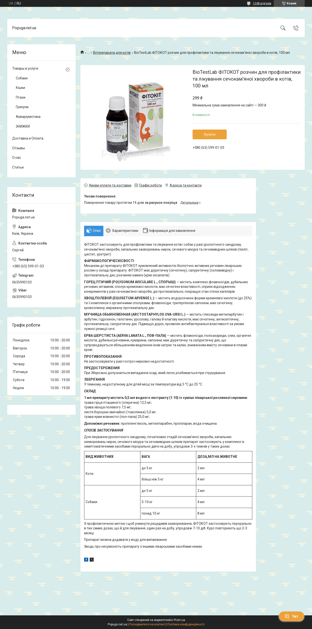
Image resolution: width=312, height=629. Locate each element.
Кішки (20, 88)
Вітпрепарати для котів (112, 53)
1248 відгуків (262, 3)
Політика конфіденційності (186, 624)
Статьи (18, 167)
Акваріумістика (28, 117)
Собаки (22, 78)
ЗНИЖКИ (23, 126)
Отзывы (18, 148)
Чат (291, 616)
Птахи (20, 97)
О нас (16, 158)
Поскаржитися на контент (147, 624)
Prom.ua (179, 620)
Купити (209, 134)
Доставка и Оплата (27, 138)
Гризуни (22, 107)
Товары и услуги (25, 68)
